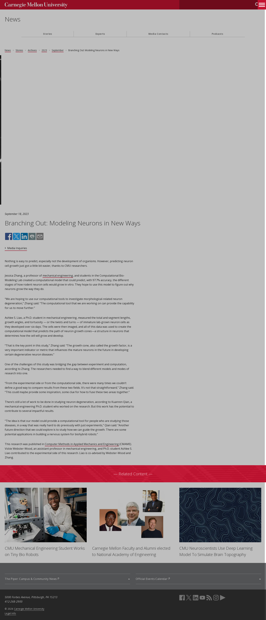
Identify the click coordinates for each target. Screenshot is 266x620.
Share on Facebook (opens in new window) (25, 236)
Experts (100, 33)
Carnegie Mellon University (46, 607)
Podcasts (217, 33)
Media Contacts (158, 33)
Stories (47, 33)
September (74, 50)
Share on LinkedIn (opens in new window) (40, 236)
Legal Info (27, 612)
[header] (133, 21)
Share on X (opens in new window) (32, 236)
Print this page (48, 236)
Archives (48, 50)
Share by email (56, 236)
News (29, 19)
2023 (60, 50)
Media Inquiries (33, 248)
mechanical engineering (74, 275)
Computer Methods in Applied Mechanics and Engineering (98, 444)
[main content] (133, 308)
